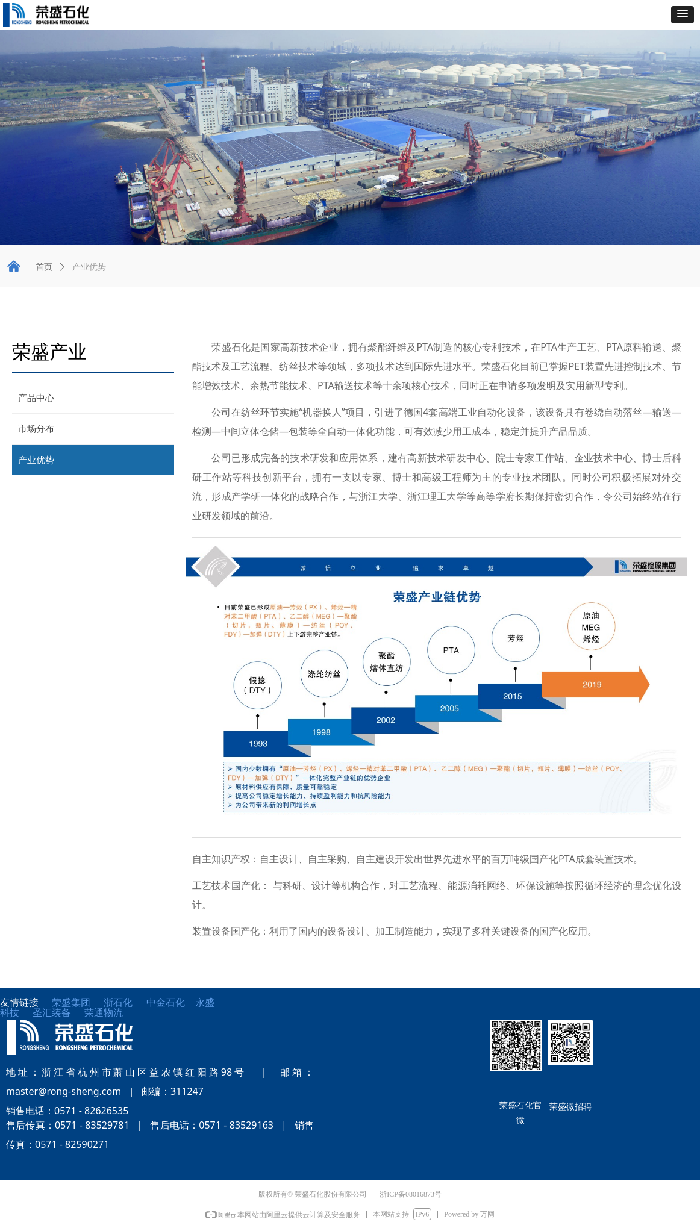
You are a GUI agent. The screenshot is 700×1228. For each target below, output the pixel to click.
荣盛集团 (71, 1002)
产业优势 (89, 267)
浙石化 (118, 1002)
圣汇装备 (58, 1013)
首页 (44, 267)
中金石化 (165, 1002)
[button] (682, 14)
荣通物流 (103, 1013)
